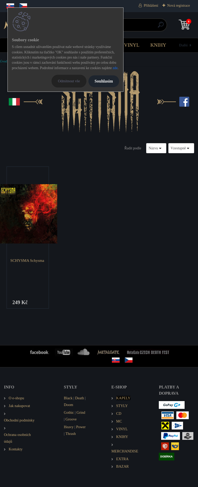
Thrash (70, 434)
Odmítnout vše (69, 81)
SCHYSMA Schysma (27, 260)
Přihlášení (151, 5)
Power (81, 427)
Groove (71, 419)
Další (183, 45)
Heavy (69, 427)
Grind (81, 412)
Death (79, 398)
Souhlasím (104, 81)
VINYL (131, 45)
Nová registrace (178, 5)
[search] (161, 27)
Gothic (69, 412)
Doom (68, 405)
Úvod (3, 61)
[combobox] (156, 148)
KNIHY (158, 45)
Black (68, 398)
